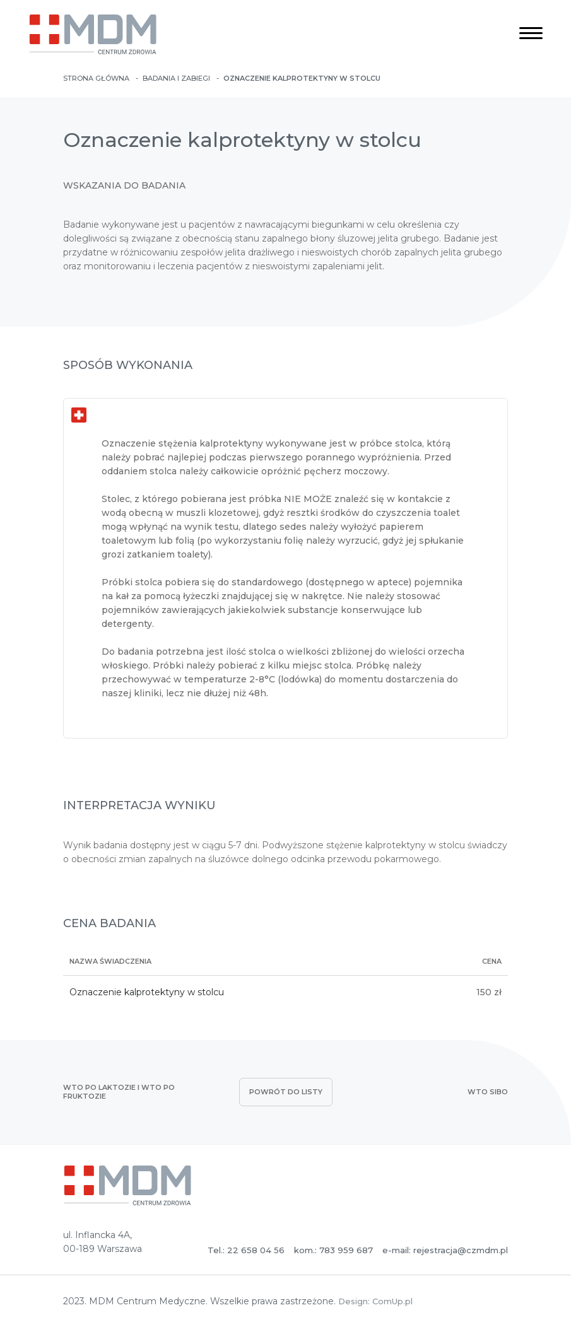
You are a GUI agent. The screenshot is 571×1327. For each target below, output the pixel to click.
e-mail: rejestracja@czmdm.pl (445, 1250)
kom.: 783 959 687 (333, 1250)
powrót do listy (285, 1091)
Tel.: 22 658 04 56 (246, 1250)
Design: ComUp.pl (375, 1301)
